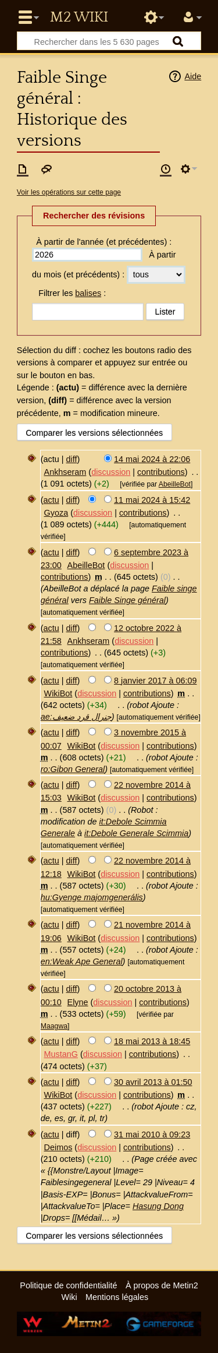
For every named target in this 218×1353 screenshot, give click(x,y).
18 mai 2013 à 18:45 (152, 1041)
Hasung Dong (158, 1206)
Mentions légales (116, 1297)
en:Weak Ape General (82, 961)
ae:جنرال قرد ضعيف (76, 716)
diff (71, 459)
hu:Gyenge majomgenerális (92, 897)
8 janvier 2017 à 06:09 (155, 680)
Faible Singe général (127, 600)
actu (51, 500)
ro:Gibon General (73, 769)
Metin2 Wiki (79, 17)
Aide (192, 76)
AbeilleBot (175, 484)
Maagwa (54, 1026)
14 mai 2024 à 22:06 (152, 459)
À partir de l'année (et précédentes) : (103, 241)
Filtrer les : (72, 293)
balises (88, 293)
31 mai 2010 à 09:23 (152, 1134)
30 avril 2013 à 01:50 (153, 1082)
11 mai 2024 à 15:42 (152, 500)
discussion (110, 472)
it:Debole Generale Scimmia (136, 833)
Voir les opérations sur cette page (69, 192)
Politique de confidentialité (68, 1285)
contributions (161, 472)
